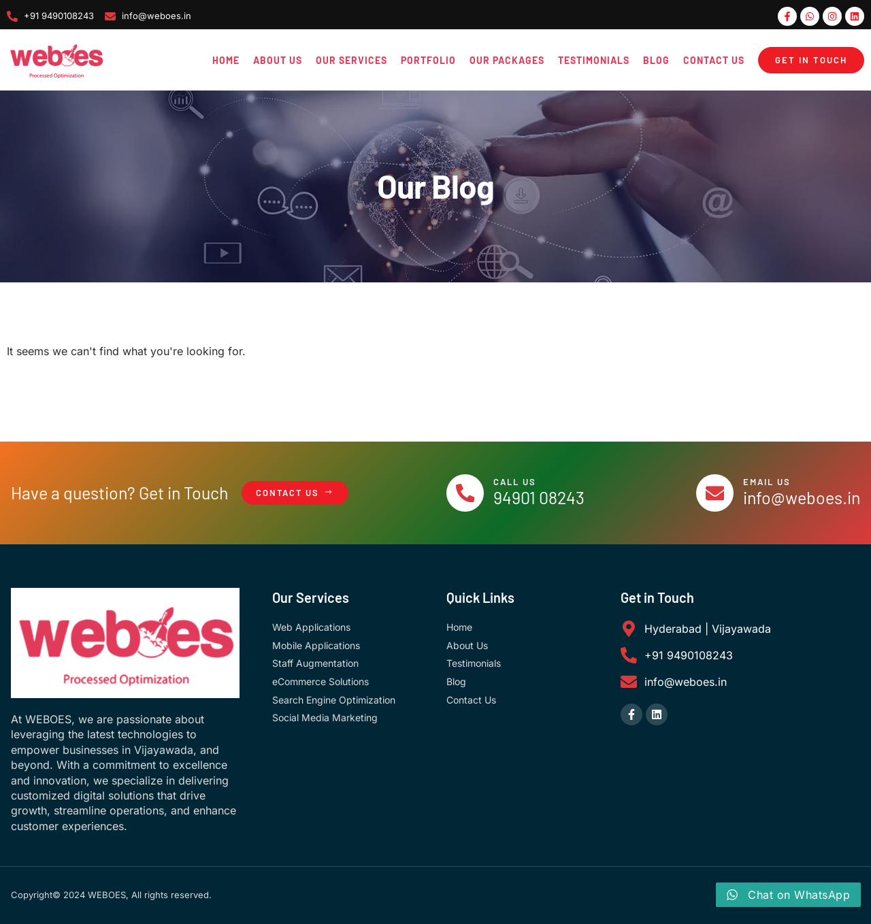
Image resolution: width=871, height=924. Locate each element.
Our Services (351, 60)
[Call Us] (465, 493)
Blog (656, 60)
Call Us (515, 481)
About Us (277, 60)
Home (226, 60)
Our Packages (507, 60)
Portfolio (428, 60)
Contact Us (713, 60)
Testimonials (593, 60)
